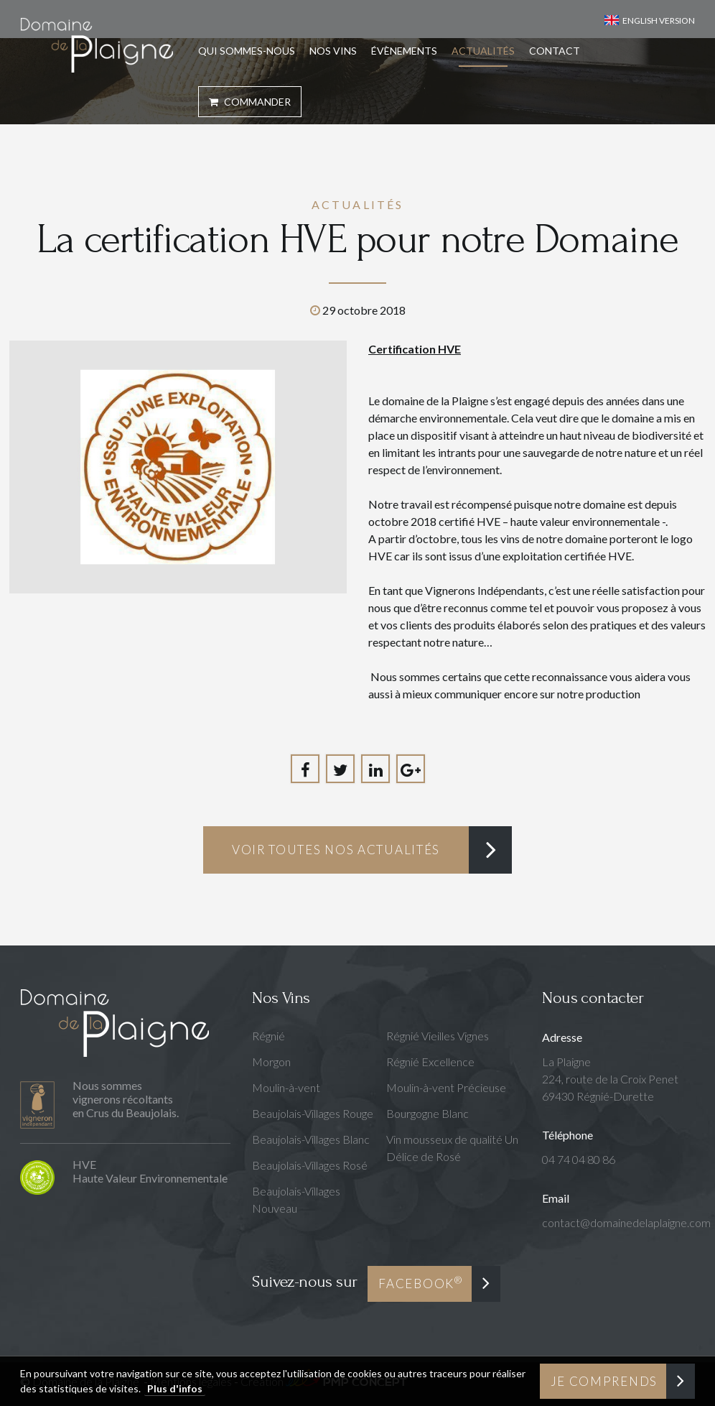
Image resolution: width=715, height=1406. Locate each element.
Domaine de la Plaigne (96, 45)
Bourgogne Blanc (427, 1113)
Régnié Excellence (430, 1061)
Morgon (271, 1061)
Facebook (420, 1283)
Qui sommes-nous (246, 51)
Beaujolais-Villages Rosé (310, 1165)
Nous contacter (592, 997)
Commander (250, 102)
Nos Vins (333, 51)
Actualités (483, 51)
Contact (554, 51)
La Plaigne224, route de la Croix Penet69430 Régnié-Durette (610, 1079)
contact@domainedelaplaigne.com (626, 1222)
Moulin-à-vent (286, 1087)
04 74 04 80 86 (578, 1159)
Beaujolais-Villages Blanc (311, 1139)
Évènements (404, 51)
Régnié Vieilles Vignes (437, 1035)
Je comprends (604, 1381)
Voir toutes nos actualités (336, 849)
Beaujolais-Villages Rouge (312, 1113)
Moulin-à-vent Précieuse (446, 1087)
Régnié (268, 1035)
